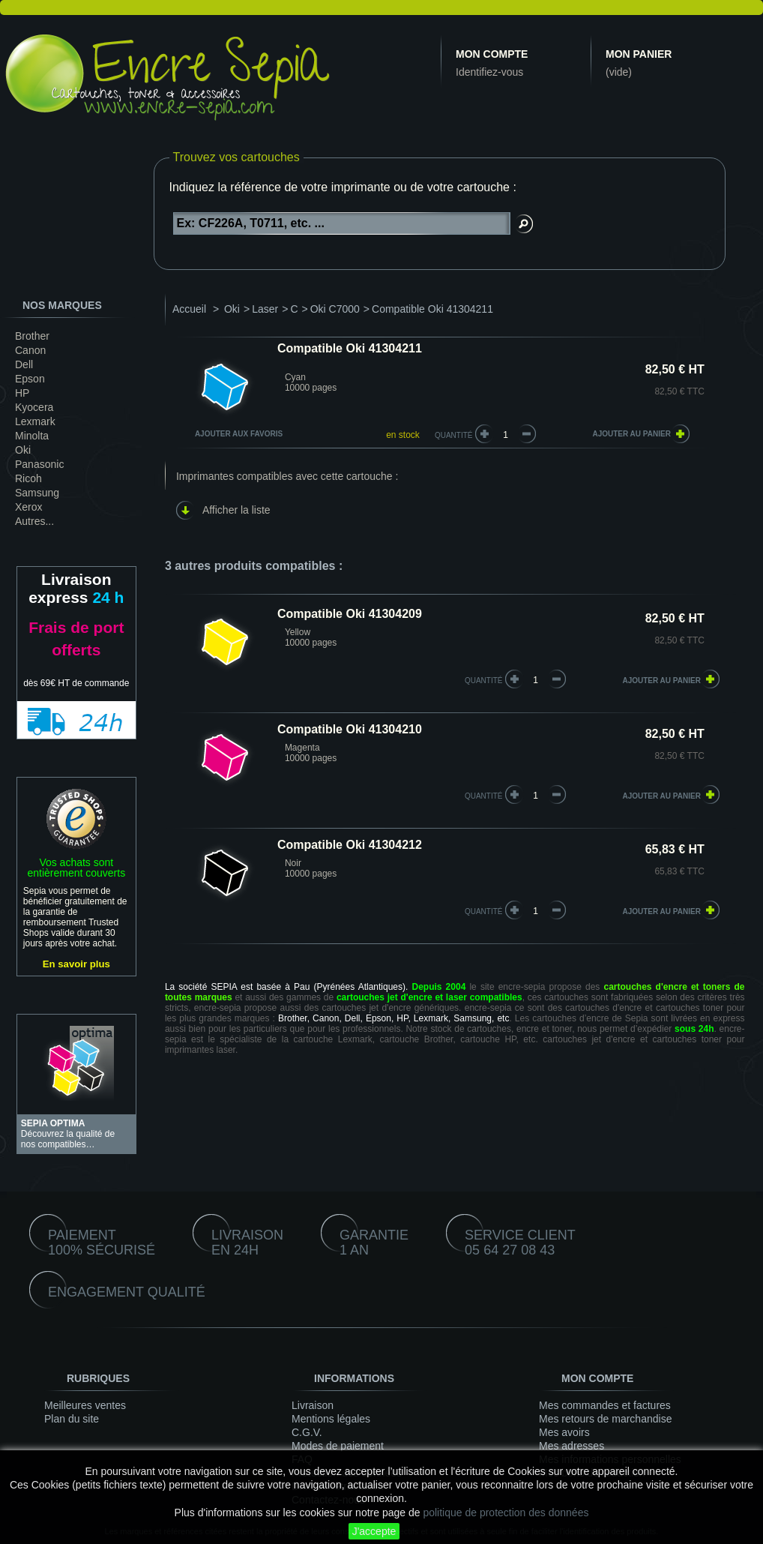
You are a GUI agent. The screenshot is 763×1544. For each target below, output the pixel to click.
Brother (32, 336)
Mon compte (492, 54)
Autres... (34, 521)
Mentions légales (331, 1419)
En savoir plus (76, 964)
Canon (30, 350)
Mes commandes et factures (605, 1405)
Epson (30, 379)
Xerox (29, 507)
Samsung (37, 493)
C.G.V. (307, 1432)
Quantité (454, 435)
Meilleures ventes (85, 1405)
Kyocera (34, 407)
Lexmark (35, 421)
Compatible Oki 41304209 (349, 613)
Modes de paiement (338, 1446)
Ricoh (28, 478)
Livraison (313, 1405)
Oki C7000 (335, 309)
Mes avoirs (564, 1432)
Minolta (32, 436)
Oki (23, 450)
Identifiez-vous (489, 72)
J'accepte (374, 1531)
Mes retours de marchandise (605, 1419)
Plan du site (71, 1419)
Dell (24, 364)
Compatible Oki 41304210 (349, 729)
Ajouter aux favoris (239, 434)
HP (22, 393)
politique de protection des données (505, 1513)
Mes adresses (571, 1446)
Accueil (189, 309)
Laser (265, 309)
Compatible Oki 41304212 (349, 844)
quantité (484, 680)
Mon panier (639, 54)
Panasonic (39, 464)
